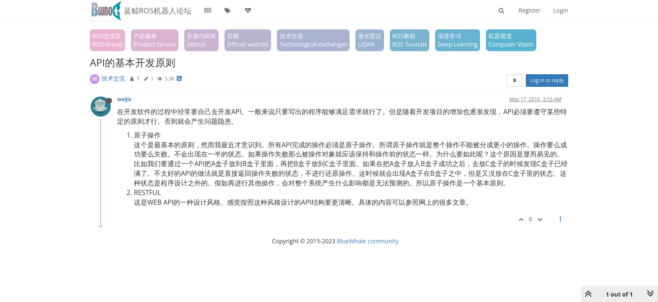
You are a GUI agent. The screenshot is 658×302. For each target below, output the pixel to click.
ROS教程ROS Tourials (409, 40)
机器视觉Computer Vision (511, 40)
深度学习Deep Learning (458, 40)
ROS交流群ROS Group (107, 40)
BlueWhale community (368, 241)
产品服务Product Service (154, 40)
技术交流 (113, 78)
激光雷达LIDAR (369, 40)
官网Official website (248, 40)
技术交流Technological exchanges (313, 40)
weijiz (124, 99)
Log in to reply (547, 80)
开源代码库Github (201, 40)
